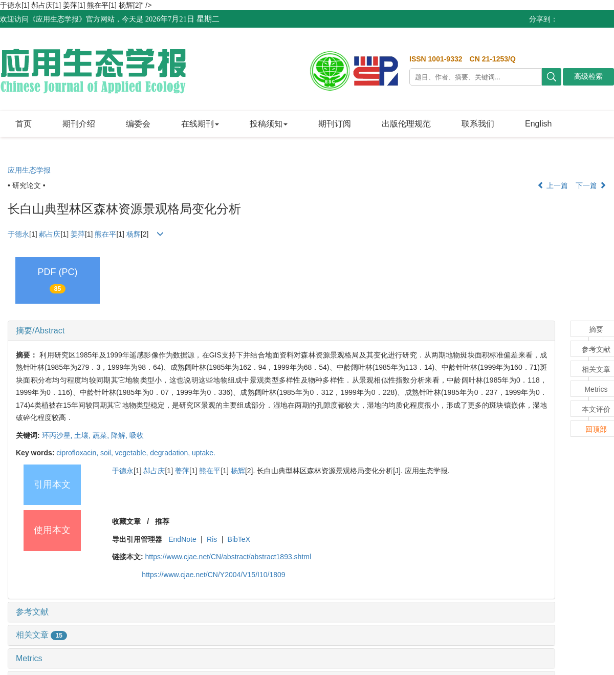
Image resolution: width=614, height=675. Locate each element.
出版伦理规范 (406, 123)
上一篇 (552, 185)
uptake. (203, 453)
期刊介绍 (78, 123)
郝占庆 (42, 5)
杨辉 (126, 5)
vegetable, (132, 453)
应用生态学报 (29, 170)
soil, (107, 453)
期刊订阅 (334, 123)
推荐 (162, 521)
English (538, 123)
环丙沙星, (58, 435)
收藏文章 (126, 521)
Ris (212, 539)
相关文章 (41, 634)
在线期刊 (200, 123)
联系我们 (478, 123)
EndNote (182, 539)
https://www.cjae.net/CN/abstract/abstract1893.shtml (228, 557)
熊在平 (97, 5)
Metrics (29, 658)
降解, (120, 435)
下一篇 (591, 185)
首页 (23, 123)
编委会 (138, 123)
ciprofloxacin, (78, 453)
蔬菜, (102, 435)
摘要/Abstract (40, 330)
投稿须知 (269, 123)
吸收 (136, 435)
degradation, (171, 453)
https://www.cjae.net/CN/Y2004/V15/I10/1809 (213, 575)
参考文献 (32, 611)
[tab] (281, 331)
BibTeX (239, 539)
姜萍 (70, 5)
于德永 (18, 234)
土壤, (83, 435)
